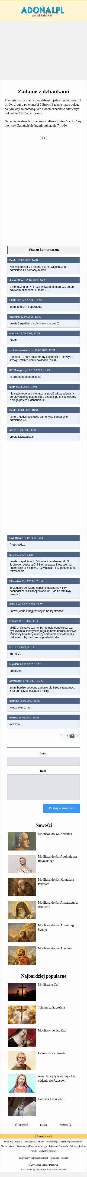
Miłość (41, 1146)
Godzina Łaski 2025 (51, 1103)
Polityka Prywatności (29, 1162)
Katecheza (34, 1150)
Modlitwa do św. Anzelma (55, 838)
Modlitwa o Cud (48, 989)
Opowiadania (30, 1146)
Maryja (43, 1150)
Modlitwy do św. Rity (52, 1034)
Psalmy (82, 1150)
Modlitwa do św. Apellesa (55, 952)
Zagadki (18, 1146)
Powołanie (51, 1146)
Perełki (34, 1155)
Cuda (41, 1155)
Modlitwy (8, 1146)
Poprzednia (21, 1129)
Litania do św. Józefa (51, 1057)
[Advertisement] (43, 51)
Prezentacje (22, 1150)
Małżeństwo (63, 1146)
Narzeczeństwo (8, 1150)
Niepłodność (76, 1146)
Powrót (43, 1129)
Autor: (43, 753)
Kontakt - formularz (49, 1162)
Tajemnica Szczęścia (51, 1011)
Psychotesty (50, 1155)
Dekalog (73, 1150)
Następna (65, 1129)
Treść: (43, 771)
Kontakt (64, 1162)
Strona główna (43, 1140)
